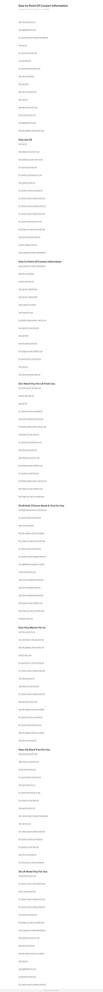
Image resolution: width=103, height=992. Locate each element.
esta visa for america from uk (29, 237)
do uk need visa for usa (27, 572)
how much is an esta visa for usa (31, 159)
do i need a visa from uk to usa (30, 175)
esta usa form (24, 84)
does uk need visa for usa (28, 107)
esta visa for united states (28, 289)
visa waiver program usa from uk (31, 419)
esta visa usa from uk (26, 678)
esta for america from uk (28, 245)
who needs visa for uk (27, 183)
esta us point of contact (27, 305)
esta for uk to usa (25, 655)
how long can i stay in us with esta (31, 496)
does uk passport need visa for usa (31, 130)
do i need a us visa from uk (29, 473)
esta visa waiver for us (27, 22)
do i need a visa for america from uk (32, 206)
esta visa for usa (24, 824)
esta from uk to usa (26, 312)
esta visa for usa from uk (28, 450)
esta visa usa (23, 99)
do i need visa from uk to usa (29, 68)
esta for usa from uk (26, 281)
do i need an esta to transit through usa (33, 37)
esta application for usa (27, 30)
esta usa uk (23, 45)
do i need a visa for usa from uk (30, 190)
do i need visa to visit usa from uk (31, 640)
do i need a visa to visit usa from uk (32, 884)
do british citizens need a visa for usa (32, 320)
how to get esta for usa (27, 115)
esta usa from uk (25, 61)
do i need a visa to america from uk (32, 198)
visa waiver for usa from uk (29, 328)
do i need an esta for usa (28, 53)
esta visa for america (26, 76)
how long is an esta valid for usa (31, 351)
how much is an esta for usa (29, 152)
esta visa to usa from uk (27, 92)
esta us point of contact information (29, 9)
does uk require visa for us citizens (31, 533)
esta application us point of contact (32, 564)
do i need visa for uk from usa (30, 359)
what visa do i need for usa (29, 762)
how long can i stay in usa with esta (32, 229)
